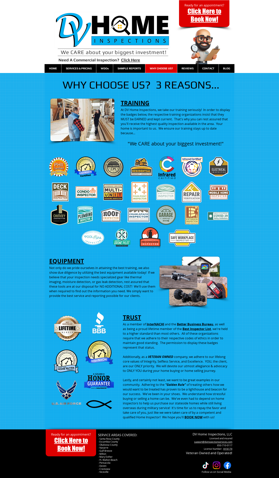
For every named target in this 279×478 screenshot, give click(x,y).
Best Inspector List (197, 329)
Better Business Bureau (195, 324)
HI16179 (227, 448)
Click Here (130, 60)
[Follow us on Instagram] (216, 465)
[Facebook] (227, 465)
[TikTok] (206, 465)
